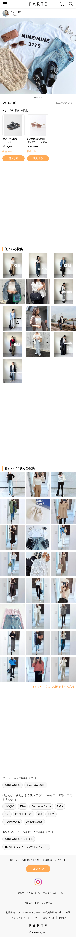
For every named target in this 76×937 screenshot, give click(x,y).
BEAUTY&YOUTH (35, 785)
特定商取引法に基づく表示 (56, 912)
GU (40, 814)
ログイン (38, 869)
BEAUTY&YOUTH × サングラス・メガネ (26, 846)
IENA (23, 806)
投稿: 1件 (31, 151)
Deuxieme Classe (41, 806)
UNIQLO (9, 806)
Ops (7, 814)
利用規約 (10, 912)
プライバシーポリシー (29, 912)
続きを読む (21, 110)
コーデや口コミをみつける (26, 893)
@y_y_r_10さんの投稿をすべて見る (53, 686)
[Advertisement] (38, 203)
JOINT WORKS (12, 785)
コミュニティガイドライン (25, 917)
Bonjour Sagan (34, 821)
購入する (13, 158)
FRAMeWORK (12, 821)
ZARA (60, 806)
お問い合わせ (48, 917)
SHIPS (51, 814)
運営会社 (62, 917)
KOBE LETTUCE (23, 814)
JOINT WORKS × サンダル (19, 839)
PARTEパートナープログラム (38, 902)
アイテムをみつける (53, 893)
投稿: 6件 (7, 151)
